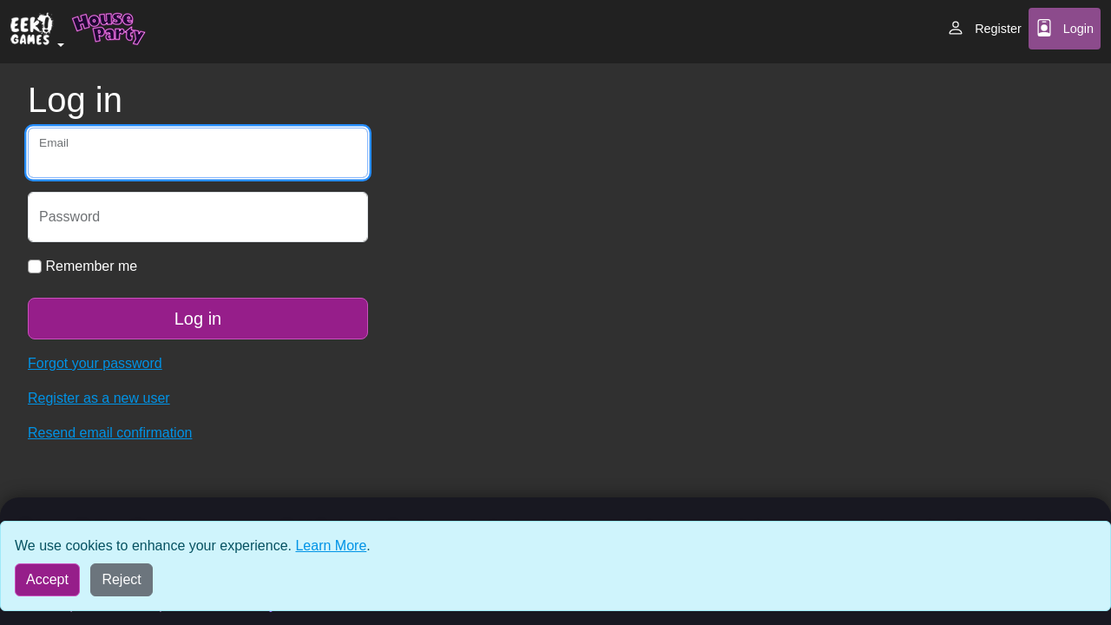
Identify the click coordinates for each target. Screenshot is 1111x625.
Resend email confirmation (110, 432)
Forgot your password (95, 363)
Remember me (82, 266)
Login (1064, 27)
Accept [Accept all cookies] (47, 579)
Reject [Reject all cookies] (121, 579)
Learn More (330, 545)
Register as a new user (99, 398)
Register (984, 27)
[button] (37, 31)
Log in (198, 318)
